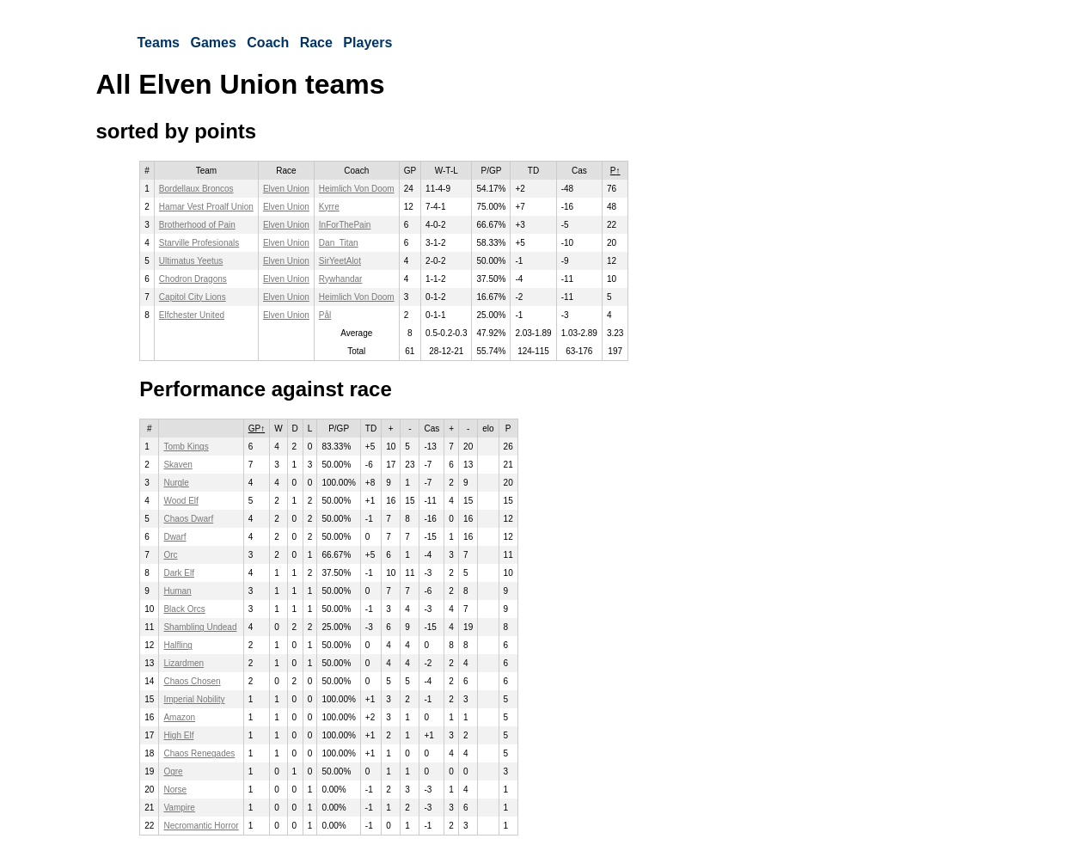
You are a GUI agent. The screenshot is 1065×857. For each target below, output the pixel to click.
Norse (175, 789)
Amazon (179, 717)
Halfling (177, 645)
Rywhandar (341, 279)
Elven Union (286, 188)
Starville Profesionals (199, 243)
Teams (159, 42)
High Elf (178, 735)
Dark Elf (178, 573)
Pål (325, 315)
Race (316, 42)
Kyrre (329, 206)
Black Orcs (184, 609)
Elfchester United (191, 315)
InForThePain (345, 225)
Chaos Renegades (199, 753)
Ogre (172, 771)
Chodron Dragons (193, 279)
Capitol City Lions (192, 297)
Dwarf (174, 537)
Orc (170, 555)
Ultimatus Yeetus (191, 261)
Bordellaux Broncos (196, 188)
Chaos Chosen (191, 681)
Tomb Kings (185, 446)
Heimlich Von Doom (357, 188)
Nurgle (175, 482)
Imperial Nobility (193, 699)
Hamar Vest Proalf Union (206, 206)
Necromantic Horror (200, 825)
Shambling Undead (199, 627)
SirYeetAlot (340, 261)
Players (367, 42)
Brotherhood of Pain (197, 225)
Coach (268, 42)
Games (213, 42)
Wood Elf (180, 500)
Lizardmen (183, 663)
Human (177, 591)
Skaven (177, 464)
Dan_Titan (338, 243)
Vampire (179, 807)
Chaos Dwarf (188, 518)
